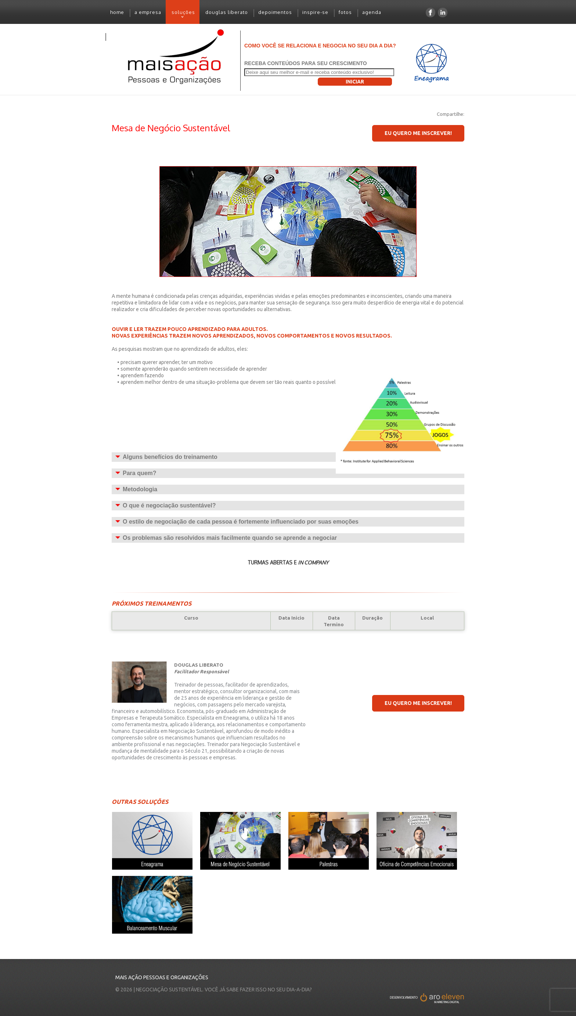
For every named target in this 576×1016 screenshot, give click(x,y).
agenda (371, 12)
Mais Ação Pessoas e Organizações (161, 977)
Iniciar (355, 82)
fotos (345, 12)
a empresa (147, 12)
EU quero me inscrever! (418, 133)
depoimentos (275, 12)
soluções (180, 15)
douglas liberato (226, 12)
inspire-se (315, 12)
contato (119, 36)
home (117, 12)
